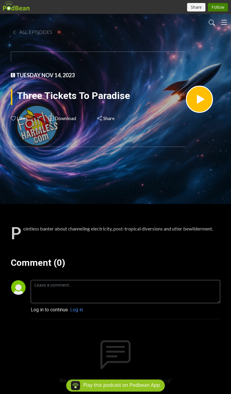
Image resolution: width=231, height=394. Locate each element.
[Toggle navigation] (224, 22)
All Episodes (32, 32)
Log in (76, 310)
